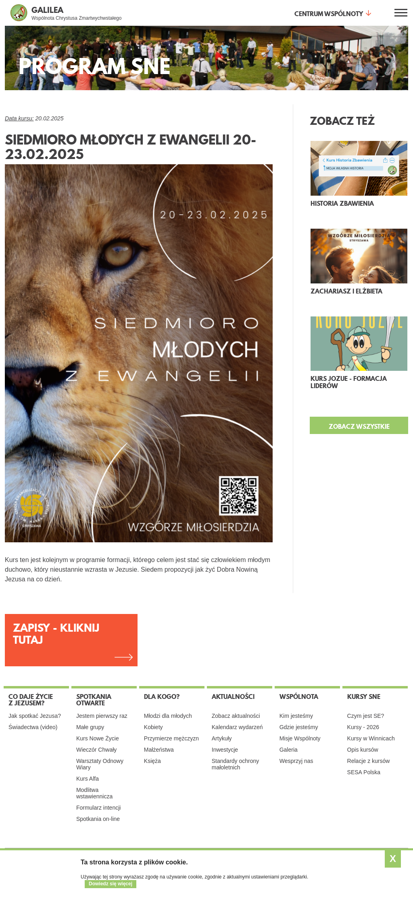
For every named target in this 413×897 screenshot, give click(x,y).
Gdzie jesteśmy (299, 727)
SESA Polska (364, 772)
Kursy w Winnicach (371, 738)
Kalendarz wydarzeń (237, 727)
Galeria (289, 749)
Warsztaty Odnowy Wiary (99, 764)
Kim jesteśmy (296, 716)
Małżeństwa (159, 749)
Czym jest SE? (365, 716)
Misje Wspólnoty (300, 738)
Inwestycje (225, 749)
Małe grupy (90, 727)
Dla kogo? (161, 696)
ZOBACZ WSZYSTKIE (359, 426)
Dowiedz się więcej (110, 884)
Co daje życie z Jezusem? (30, 699)
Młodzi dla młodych (168, 716)
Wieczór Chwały (96, 749)
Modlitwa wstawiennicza (94, 793)
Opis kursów (362, 749)
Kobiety (153, 727)
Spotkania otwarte (93, 699)
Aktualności (233, 696)
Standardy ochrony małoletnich (235, 764)
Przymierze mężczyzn (171, 738)
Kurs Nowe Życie (97, 738)
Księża (152, 761)
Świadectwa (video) (32, 727)
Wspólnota (299, 696)
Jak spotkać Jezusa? (34, 716)
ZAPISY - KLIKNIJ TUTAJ (56, 633)
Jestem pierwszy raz (101, 716)
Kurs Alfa (87, 778)
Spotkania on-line (98, 819)
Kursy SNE (363, 696)
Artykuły (222, 738)
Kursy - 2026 (363, 727)
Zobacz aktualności (236, 716)
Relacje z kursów (368, 761)
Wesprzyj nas (296, 761)
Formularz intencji (98, 807)
